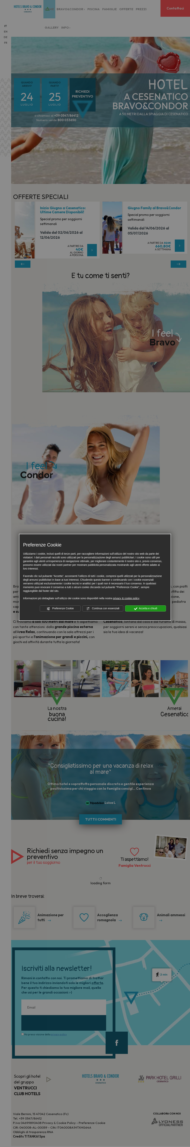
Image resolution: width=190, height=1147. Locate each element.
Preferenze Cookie (60, 608)
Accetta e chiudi (145, 608)
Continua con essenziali (102, 608)
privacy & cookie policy (126, 598)
